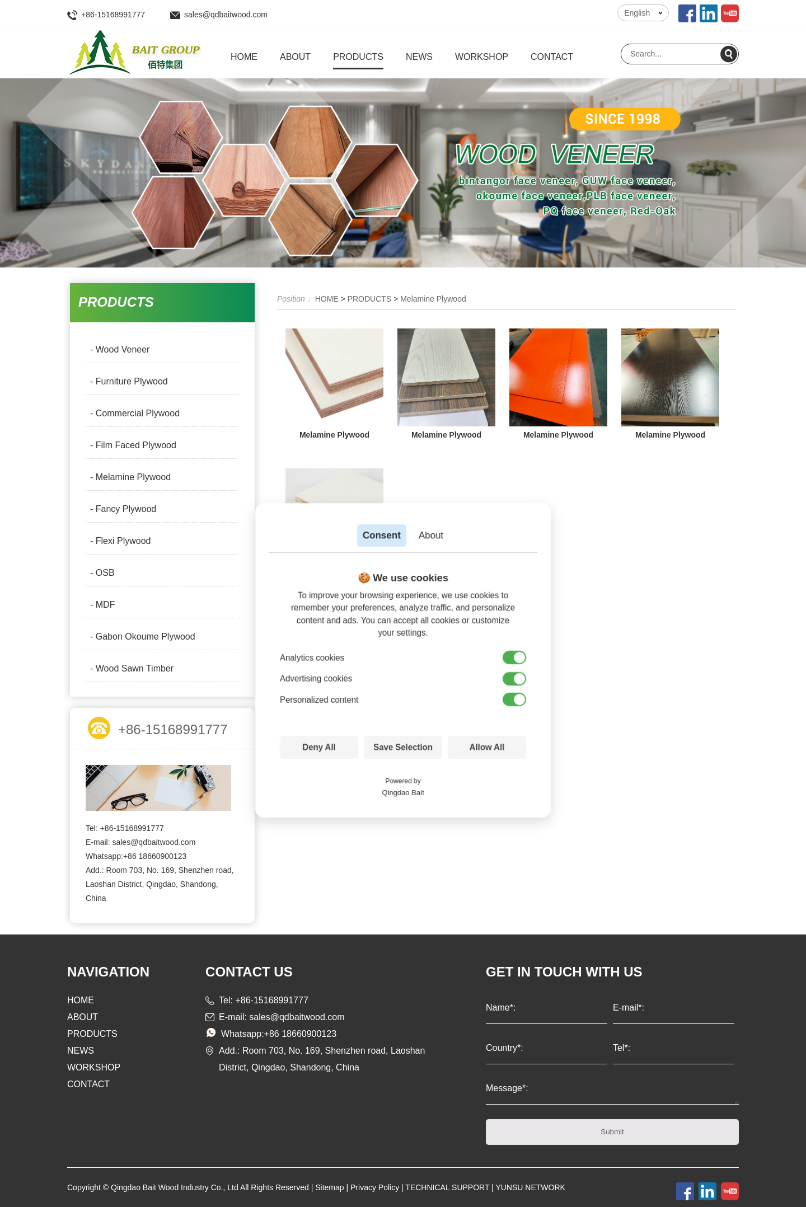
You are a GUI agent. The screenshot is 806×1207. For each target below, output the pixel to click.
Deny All (318, 747)
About (431, 535)
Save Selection (403, 747)
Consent (382, 535)
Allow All (487, 747)
